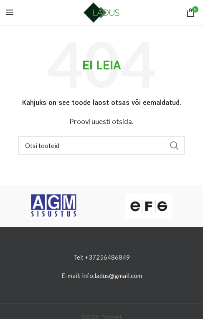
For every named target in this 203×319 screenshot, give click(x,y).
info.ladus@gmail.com (112, 275)
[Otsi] (101, 145)
